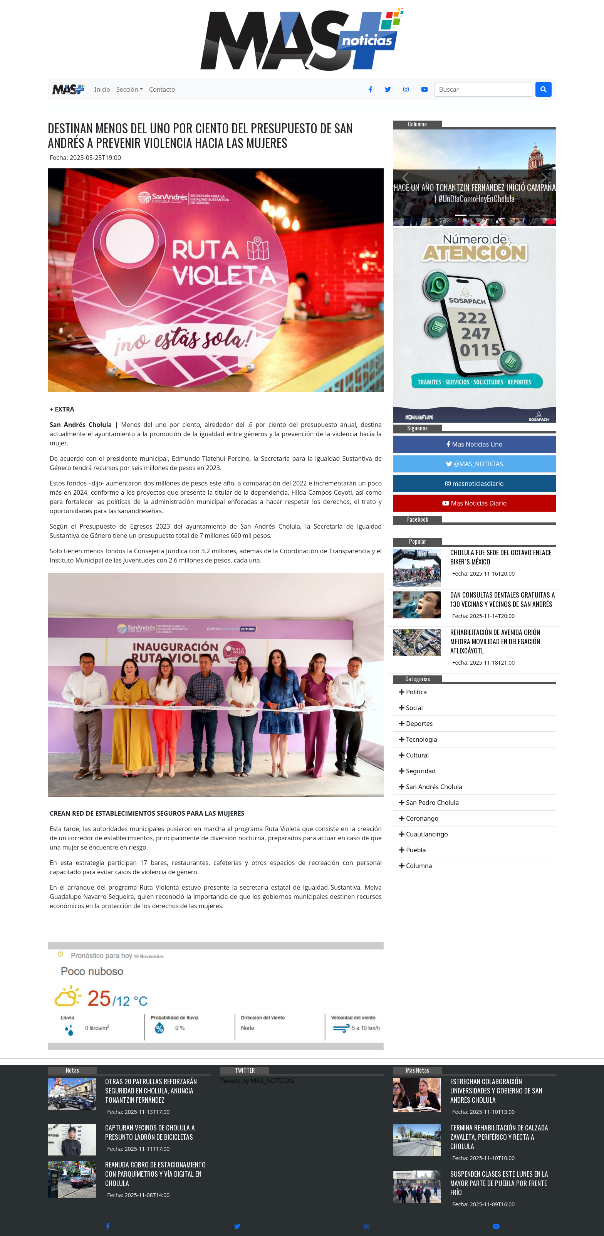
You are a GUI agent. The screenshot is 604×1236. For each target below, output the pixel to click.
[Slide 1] (460, 215)
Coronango (422, 818)
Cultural (417, 755)
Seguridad (421, 771)
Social (414, 708)
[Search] (483, 89)
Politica (416, 692)
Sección (127, 89)
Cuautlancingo (427, 834)
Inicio (102, 89)
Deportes (419, 723)
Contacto (162, 89)
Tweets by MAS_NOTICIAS (257, 1080)
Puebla (416, 850)
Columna (419, 866)
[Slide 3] (488, 215)
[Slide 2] (474, 215)
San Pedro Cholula (432, 802)
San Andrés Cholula (434, 787)
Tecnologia (421, 739)
